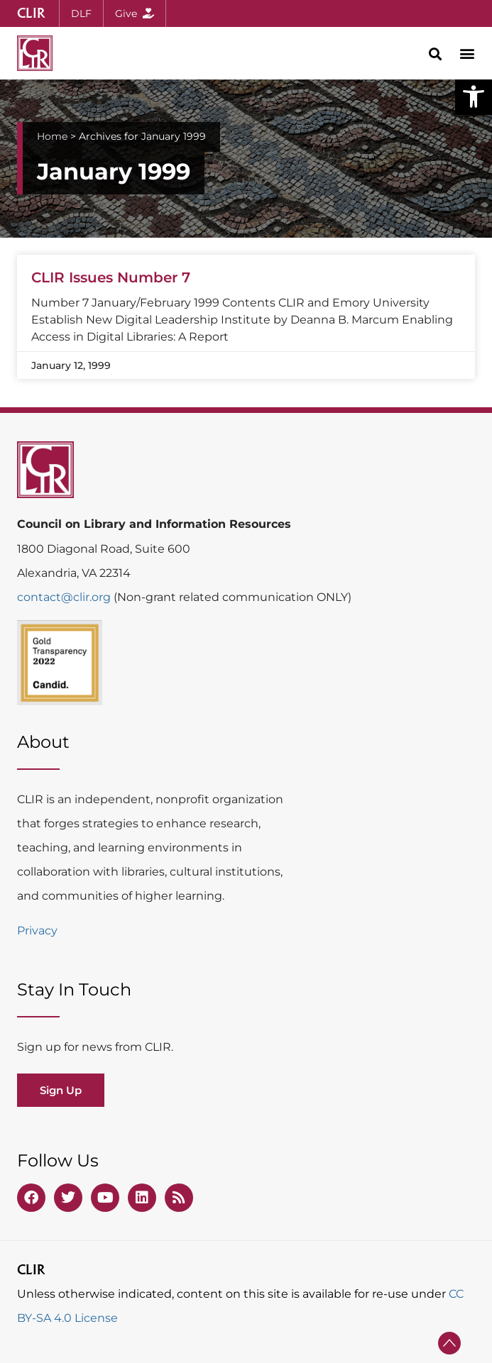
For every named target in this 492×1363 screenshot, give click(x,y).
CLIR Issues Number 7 (110, 277)
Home (52, 136)
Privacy (37, 930)
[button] (473, 96)
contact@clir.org (65, 597)
